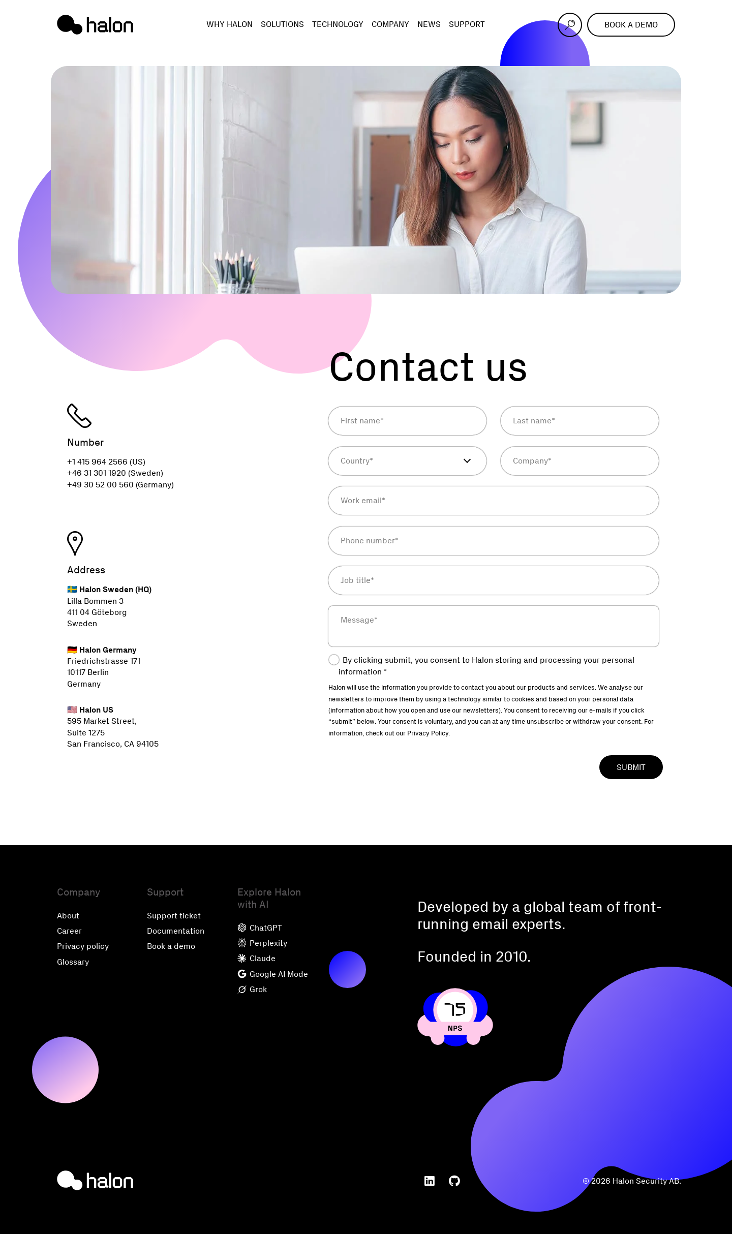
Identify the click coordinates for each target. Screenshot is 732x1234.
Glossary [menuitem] (73, 962)
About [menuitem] (68, 915)
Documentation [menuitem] (175, 931)
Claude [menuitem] (256, 958)
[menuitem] (429, 1181)
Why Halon (229, 24)
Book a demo (631, 24)
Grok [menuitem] (252, 989)
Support (467, 24)
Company (390, 24)
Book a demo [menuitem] (171, 946)
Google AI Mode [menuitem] (272, 974)
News (429, 24)
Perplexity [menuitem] (262, 943)
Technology (337, 24)
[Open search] (570, 25)
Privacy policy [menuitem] (83, 946)
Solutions (282, 24)
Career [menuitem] (69, 931)
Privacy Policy (427, 733)
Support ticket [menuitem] (174, 915)
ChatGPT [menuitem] (259, 928)
